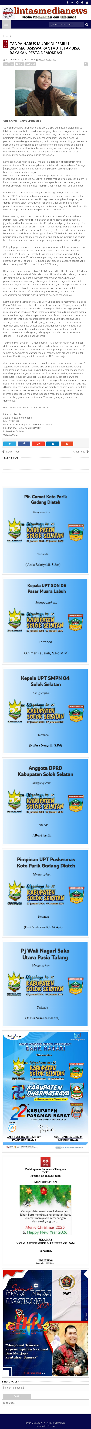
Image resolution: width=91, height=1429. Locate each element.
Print (19, 64)
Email (31, 64)
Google (51, 1426)
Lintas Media (31, 1423)
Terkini (17, 1396)
